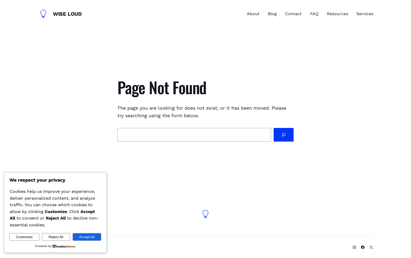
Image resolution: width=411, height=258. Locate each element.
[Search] (284, 135)
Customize (24, 237)
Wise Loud (67, 14)
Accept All (87, 237)
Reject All (55, 237)
